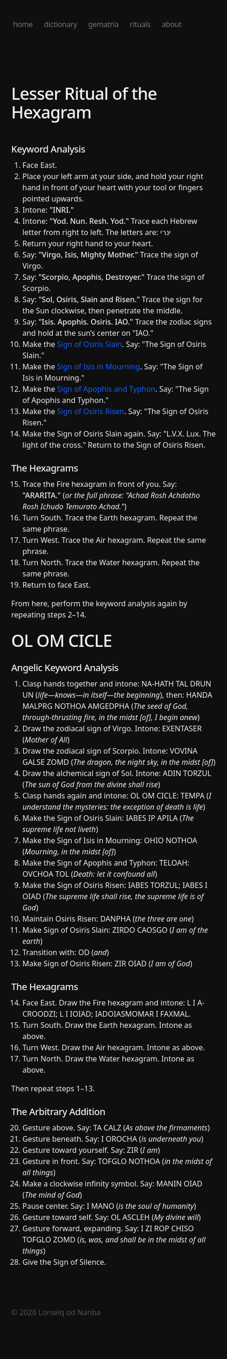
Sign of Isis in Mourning (98, 366)
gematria (103, 24)
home (23, 24)
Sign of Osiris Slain (89, 344)
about (171, 24)
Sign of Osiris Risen (90, 411)
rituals (140, 24)
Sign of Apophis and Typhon (106, 389)
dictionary (60, 24)
